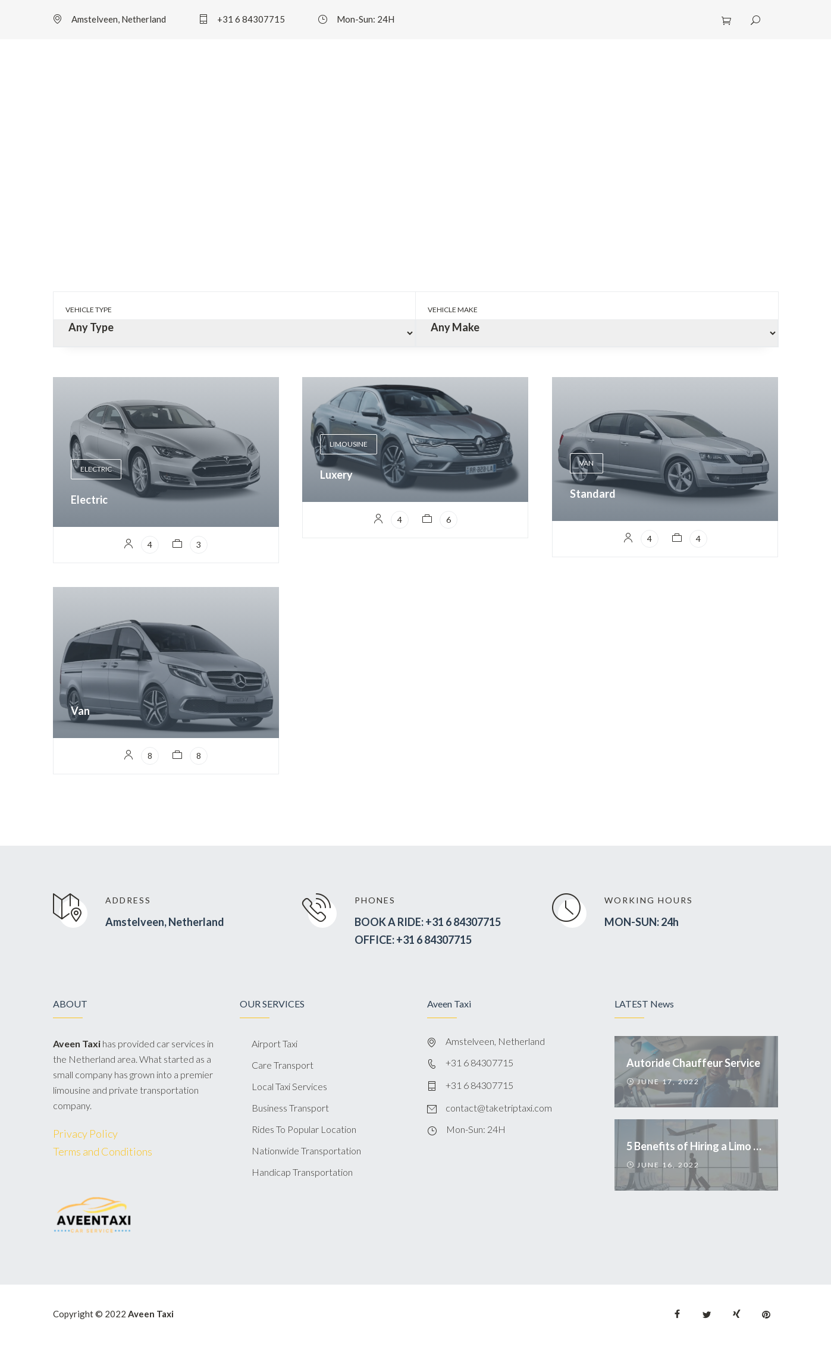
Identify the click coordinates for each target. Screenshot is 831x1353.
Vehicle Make (453, 309)
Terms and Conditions (102, 1151)
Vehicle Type (88, 309)
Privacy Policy (85, 1133)
